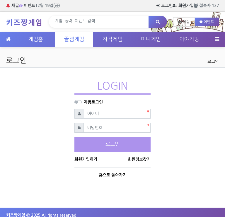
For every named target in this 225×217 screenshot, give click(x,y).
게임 (184, 22)
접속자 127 (206, 6)
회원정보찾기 (139, 159)
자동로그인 (93, 102)
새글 (12, 6)
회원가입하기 (85, 159)
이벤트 (27, 6)
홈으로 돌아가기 (113, 175)
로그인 (164, 6)
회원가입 (183, 6)
